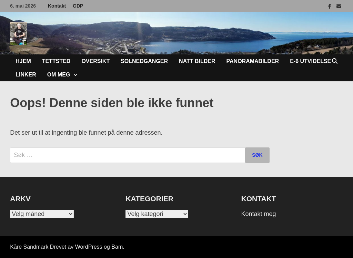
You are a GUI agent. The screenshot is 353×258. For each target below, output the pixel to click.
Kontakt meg (258, 213)
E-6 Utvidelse (310, 61)
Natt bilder (197, 61)
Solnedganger (144, 61)
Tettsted (56, 61)
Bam (117, 247)
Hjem (23, 61)
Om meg (58, 75)
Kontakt (57, 6)
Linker (26, 75)
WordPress (88, 247)
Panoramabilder (252, 61)
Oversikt (95, 61)
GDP (78, 6)
